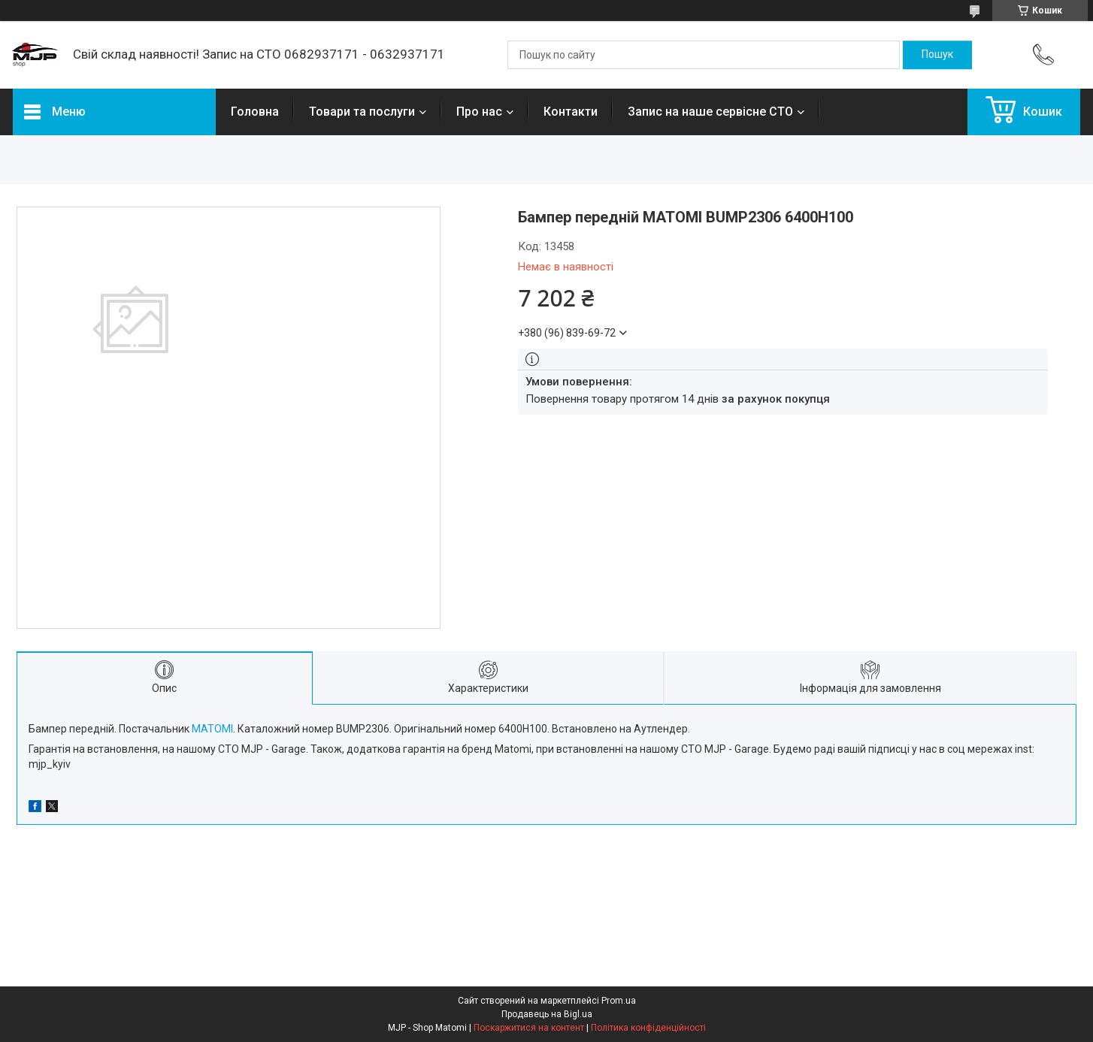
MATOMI (212, 729)
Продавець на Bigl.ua (546, 1014)
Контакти (570, 111)
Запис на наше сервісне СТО (710, 111)
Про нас (479, 111)
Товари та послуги (362, 111)
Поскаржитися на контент (529, 1027)
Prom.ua (618, 1000)
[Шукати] (937, 55)
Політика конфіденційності (648, 1027)
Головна (255, 111)
